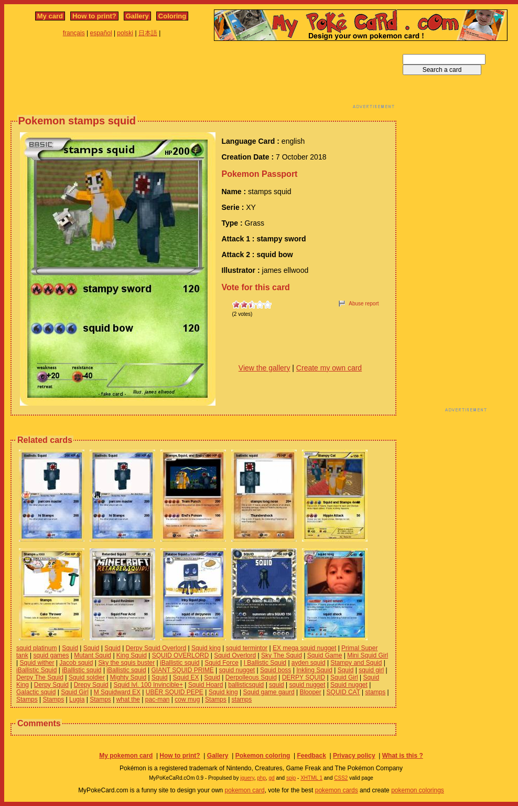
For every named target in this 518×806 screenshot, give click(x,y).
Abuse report (364, 303)
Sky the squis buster (126, 662)
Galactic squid (36, 692)
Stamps (27, 699)
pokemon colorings (417, 790)
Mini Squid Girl (367, 655)
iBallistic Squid (36, 670)
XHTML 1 (311, 778)
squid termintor (246, 648)
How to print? (94, 16)
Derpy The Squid (39, 677)
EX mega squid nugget (304, 648)
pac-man (157, 699)
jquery (247, 778)
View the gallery (264, 368)
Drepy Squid (91, 684)
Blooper (310, 692)
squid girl (371, 670)
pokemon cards (336, 790)
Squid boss (275, 670)
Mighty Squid (128, 677)
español (101, 33)
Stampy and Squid (356, 662)
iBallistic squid (179, 662)
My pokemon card (126, 755)
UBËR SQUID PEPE (174, 692)
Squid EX (185, 677)
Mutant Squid (92, 655)
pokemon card (245, 790)
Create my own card (329, 368)
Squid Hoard (205, 684)
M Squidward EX (117, 692)
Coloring (172, 16)
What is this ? (402, 755)
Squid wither (36, 662)
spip (291, 778)
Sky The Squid (281, 655)
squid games (51, 655)
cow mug (187, 699)
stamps (375, 692)
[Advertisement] (203, 77)
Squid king (206, 648)
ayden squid (309, 662)
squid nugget (237, 670)
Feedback (311, 755)
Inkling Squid (314, 670)
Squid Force (221, 662)
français (74, 33)
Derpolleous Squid (251, 677)
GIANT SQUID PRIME (183, 670)
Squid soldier (87, 677)
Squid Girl (344, 677)
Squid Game (324, 655)
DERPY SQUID (303, 677)
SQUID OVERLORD (180, 655)
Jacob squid (76, 662)
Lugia (76, 699)
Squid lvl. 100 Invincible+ (148, 684)
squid (276, 684)
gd (272, 778)
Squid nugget (349, 684)
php (261, 778)
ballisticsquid (246, 684)
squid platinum (36, 648)
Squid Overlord (235, 655)
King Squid (131, 655)
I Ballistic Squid (265, 662)
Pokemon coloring (262, 755)
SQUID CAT (343, 692)
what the (128, 699)
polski (125, 33)
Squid (70, 648)
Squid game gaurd (269, 692)
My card (50, 16)
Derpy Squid (51, 684)
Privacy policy (354, 755)
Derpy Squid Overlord (156, 648)
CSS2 (341, 778)
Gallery (137, 16)
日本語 (147, 33)
